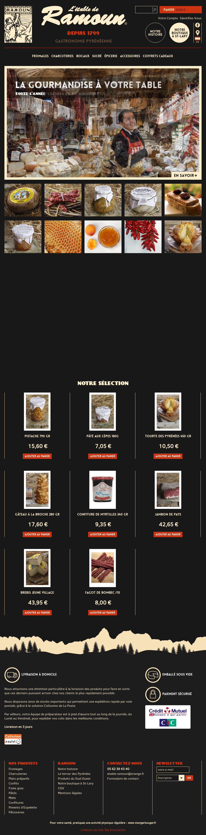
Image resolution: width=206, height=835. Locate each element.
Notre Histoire (155, 33)
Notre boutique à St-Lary (180, 33)
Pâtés (13, 793)
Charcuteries (62, 56)
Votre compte (168, 18)
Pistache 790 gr (37, 436)
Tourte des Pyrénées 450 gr (168, 436)
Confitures (16, 803)
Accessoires (130, 56)
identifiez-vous (191, 18)
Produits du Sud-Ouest (74, 778)
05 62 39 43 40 (118, 769)
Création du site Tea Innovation (103, 830)
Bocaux (82, 56)
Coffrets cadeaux (158, 56)
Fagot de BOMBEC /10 (102, 592)
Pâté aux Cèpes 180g (103, 436)
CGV (61, 788)
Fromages (40, 56)
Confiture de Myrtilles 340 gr (102, 514)
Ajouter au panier (37, 456)
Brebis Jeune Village (37, 592)
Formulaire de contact (123, 778)
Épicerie (110, 56)
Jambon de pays (168, 514)
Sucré (97, 56)
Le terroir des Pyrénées (74, 774)
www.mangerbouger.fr (142, 823)
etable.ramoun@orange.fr (125, 774)
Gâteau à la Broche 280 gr (37, 514)
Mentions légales (70, 793)
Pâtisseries (16, 812)
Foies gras (16, 788)
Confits (14, 783)
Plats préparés (19, 778)
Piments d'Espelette (23, 807)
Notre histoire (68, 769)
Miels (12, 798)
